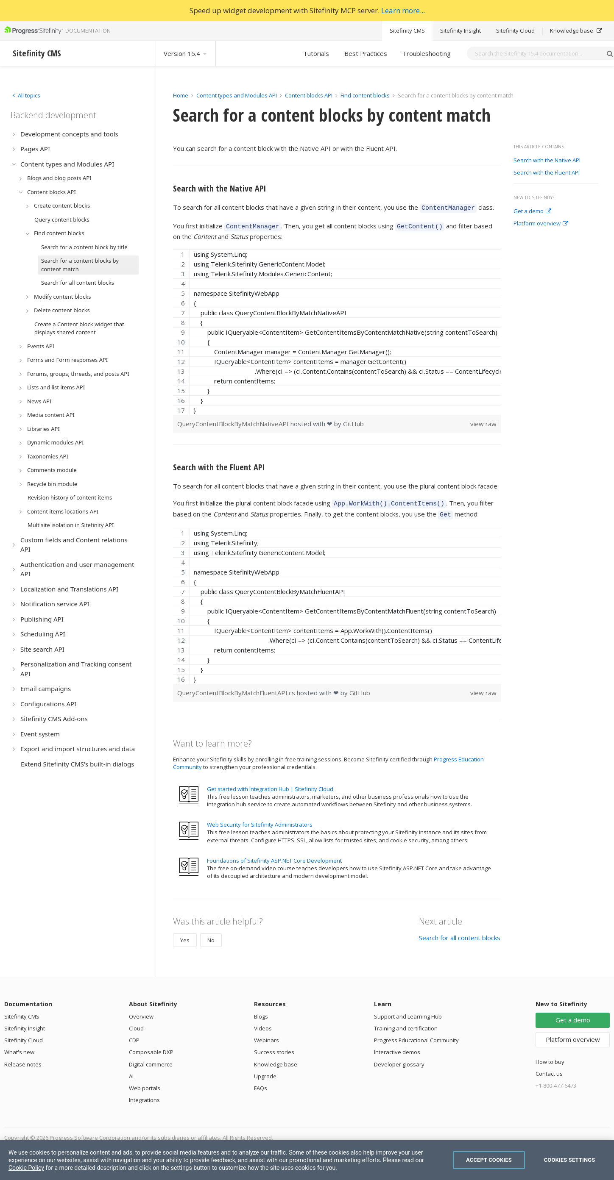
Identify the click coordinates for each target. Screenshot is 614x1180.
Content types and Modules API (236, 95)
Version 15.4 (186, 53)
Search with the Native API (547, 160)
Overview (141, 1011)
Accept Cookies (489, 1160)
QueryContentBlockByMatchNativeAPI (233, 421)
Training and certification (406, 1023)
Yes (185, 935)
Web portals (144, 1083)
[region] (337, 329)
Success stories (274, 1047)
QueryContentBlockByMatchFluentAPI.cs (237, 687)
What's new (19, 1047)
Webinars (266, 1035)
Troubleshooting (426, 53)
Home (180, 95)
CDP (134, 1035)
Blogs (261, 1011)
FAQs (260, 1083)
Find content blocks (365, 95)
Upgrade (265, 1071)
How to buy (550, 1057)
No (211, 935)
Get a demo (532, 211)
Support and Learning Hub (408, 1011)
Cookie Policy (26, 1167)
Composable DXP (151, 1047)
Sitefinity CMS (407, 30)
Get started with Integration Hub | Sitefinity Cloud (270, 784)
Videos (263, 1023)
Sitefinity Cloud (515, 30)
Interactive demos (397, 1047)
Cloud (136, 1023)
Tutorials (316, 53)
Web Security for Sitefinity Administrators (260, 819)
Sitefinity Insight (460, 30)
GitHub (353, 421)
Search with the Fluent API (547, 172)
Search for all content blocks (459, 932)
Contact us (549, 1068)
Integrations (144, 1095)
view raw (483, 421)
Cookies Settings (569, 1160)
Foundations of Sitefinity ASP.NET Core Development (274, 855)
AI (131, 1071)
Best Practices (365, 53)
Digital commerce (151, 1059)
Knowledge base (576, 30)
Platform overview (541, 223)
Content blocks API (308, 95)
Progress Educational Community (416, 1035)
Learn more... (403, 10)
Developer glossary (399, 1059)
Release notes (23, 1059)
